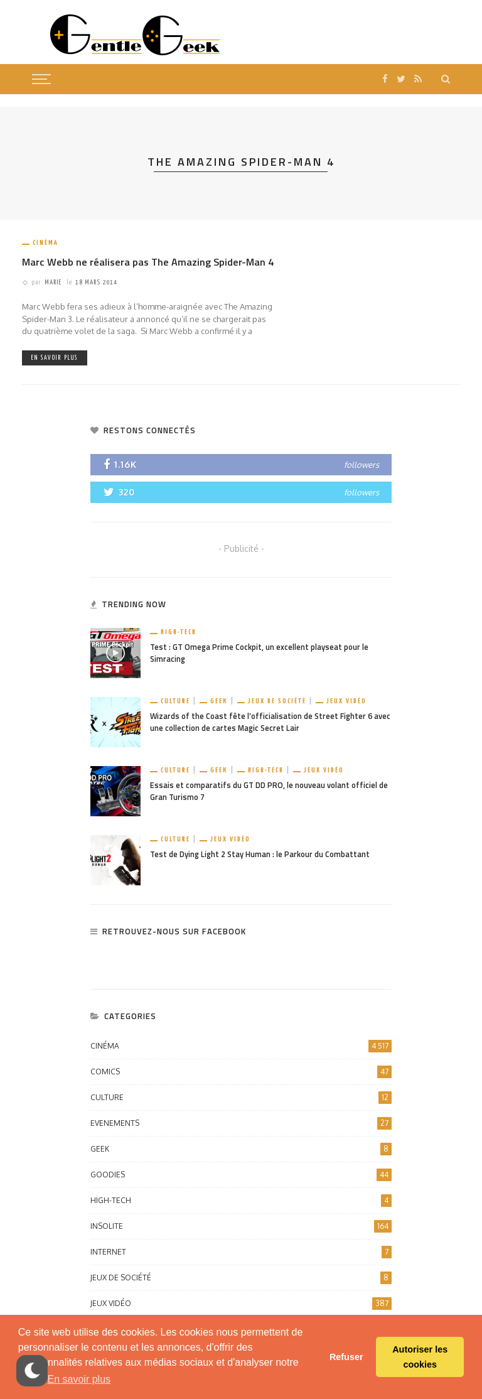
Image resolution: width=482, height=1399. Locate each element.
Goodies (241, 1175)
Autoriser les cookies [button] (419, 1356)
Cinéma (45, 242)
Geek (219, 701)
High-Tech (178, 632)
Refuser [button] (346, 1357)
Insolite (241, 1226)
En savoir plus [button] (79, 1379)
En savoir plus (54, 358)
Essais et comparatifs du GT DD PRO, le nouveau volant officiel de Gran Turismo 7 (269, 791)
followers (361, 465)
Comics (241, 1072)
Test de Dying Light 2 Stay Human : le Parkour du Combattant (260, 854)
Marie (53, 282)
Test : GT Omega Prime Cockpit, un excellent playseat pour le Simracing (259, 653)
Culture (175, 701)
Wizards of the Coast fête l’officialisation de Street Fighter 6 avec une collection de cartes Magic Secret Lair (270, 722)
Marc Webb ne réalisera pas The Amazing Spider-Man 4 (148, 261)
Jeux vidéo (346, 701)
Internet (241, 1252)
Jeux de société (277, 701)
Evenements (241, 1123)
